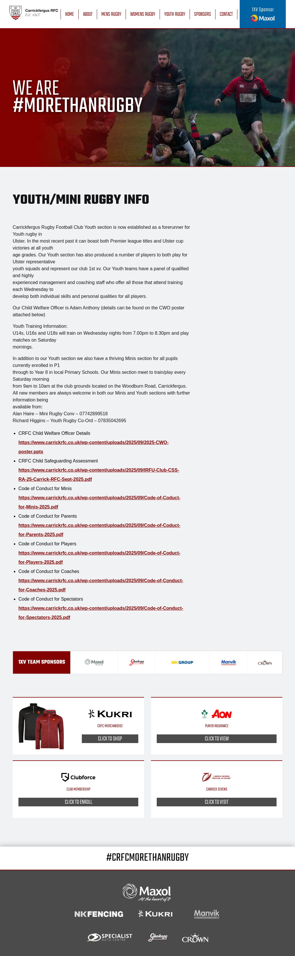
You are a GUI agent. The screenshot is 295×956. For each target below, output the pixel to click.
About (87, 14)
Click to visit (216, 802)
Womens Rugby (142, 14)
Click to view (217, 738)
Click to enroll (78, 802)
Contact (226, 14)
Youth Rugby (174, 14)
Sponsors (202, 14)
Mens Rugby (111, 14)
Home (69, 14)
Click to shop (110, 738)
